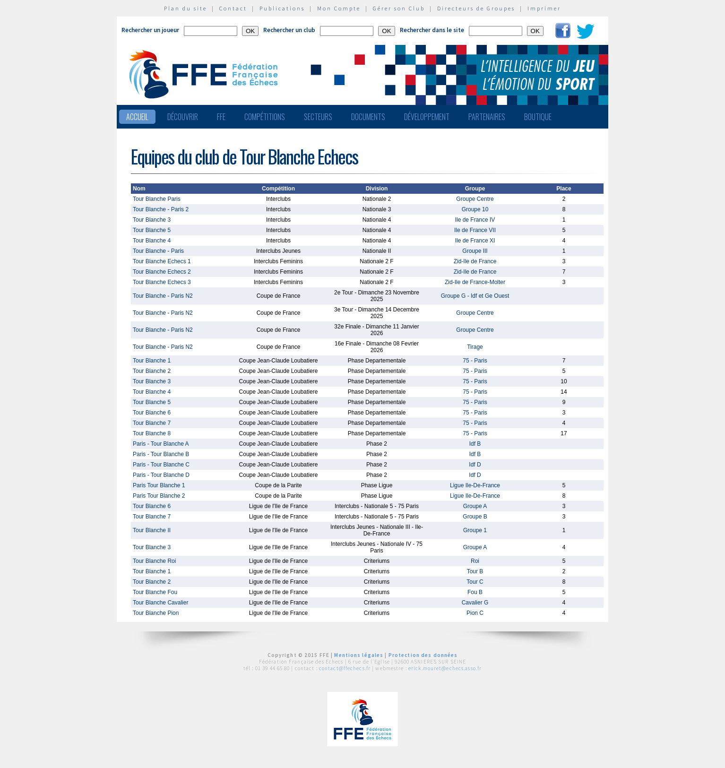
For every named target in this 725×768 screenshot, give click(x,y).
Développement (426, 116)
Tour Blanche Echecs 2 (162, 271)
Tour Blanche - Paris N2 (163, 296)
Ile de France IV (475, 219)
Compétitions (264, 116)
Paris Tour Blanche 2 (159, 495)
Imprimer (544, 8)
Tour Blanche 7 (152, 423)
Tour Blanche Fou (155, 592)
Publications (282, 8)
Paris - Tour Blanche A (161, 443)
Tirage (475, 347)
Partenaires (486, 116)
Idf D (475, 464)
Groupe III (474, 251)
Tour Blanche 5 (152, 230)
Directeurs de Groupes (476, 8)
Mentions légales (358, 655)
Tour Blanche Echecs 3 (162, 282)
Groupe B (475, 516)
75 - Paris (475, 360)
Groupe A (475, 506)
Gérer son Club (399, 8)
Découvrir (182, 116)
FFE (221, 116)
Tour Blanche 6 (152, 412)
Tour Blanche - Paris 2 (161, 209)
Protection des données (423, 655)
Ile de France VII (475, 230)
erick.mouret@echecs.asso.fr (445, 668)
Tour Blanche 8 (152, 433)
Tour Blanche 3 (152, 219)
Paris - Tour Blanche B (161, 454)
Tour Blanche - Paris (158, 251)
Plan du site (185, 8)
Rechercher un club (289, 30)
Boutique (538, 116)
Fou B (475, 592)
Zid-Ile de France (475, 261)
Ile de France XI (475, 240)
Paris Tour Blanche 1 (159, 485)
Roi (475, 561)
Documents (368, 116)
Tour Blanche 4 (152, 240)
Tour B (475, 571)
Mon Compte (339, 8)
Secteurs (318, 116)
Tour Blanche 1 (152, 360)
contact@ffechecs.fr (345, 668)
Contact (233, 8)
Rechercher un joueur (150, 30)
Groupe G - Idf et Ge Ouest (475, 296)
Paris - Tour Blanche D (161, 475)
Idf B (475, 443)
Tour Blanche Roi (154, 561)
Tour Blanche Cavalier (160, 602)
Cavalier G (475, 602)
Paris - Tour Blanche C (161, 464)
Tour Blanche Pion (156, 613)
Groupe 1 (475, 530)
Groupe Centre (474, 199)
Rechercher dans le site (432, 30)
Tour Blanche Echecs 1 (162, 261)
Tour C (474, 581)
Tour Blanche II (152, 530)
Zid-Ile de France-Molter (475, 282)
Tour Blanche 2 (152, 371)
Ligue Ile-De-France (475, 485)
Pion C (474, 613)
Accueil (137, 116)
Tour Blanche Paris (157, 199)
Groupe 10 (475, 209)
